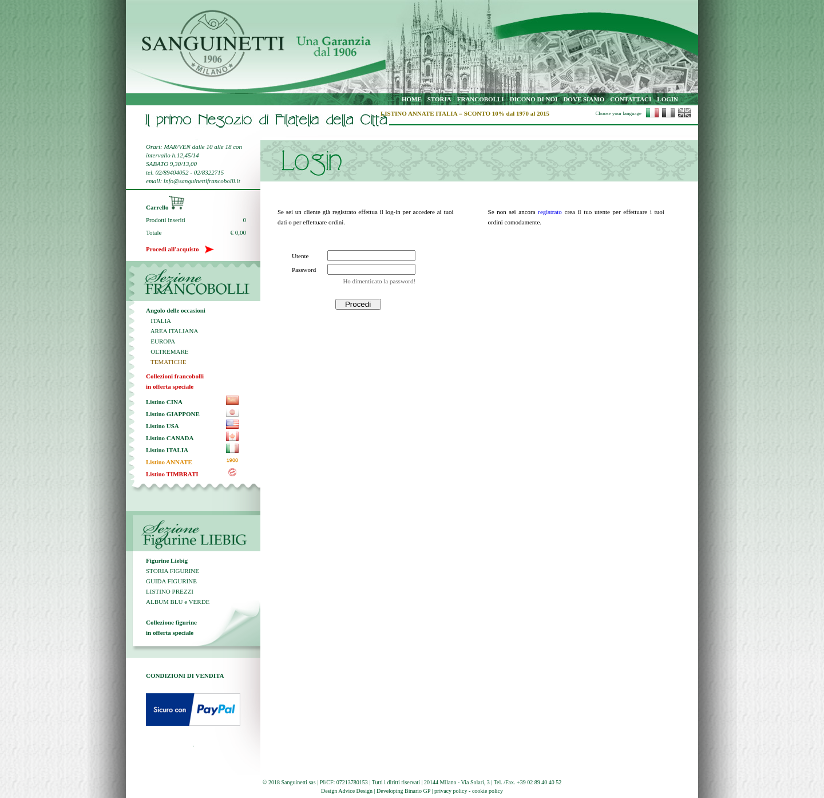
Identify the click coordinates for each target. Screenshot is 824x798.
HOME (412, 99)
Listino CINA (164, 401)
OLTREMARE (167, 351)
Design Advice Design (347, 791)
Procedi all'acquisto (180, 249)
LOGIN (667, 99)
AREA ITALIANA (172, 330)
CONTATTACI (630, 99)
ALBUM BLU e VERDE (177, 601)
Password (304, 269)
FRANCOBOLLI (480, 99)
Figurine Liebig (167, 560)
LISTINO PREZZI (169, 591)
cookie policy (487, 791)
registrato (550, 211)
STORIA (439, 99)
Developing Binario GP (403, 791)
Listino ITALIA (167, 450)
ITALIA (158, 320)
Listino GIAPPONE (173, 413)
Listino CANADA (169, 437)
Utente (300, 255)
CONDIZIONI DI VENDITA (185, 675)
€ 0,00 (239, 232)
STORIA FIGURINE (172, 570)
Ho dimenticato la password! (379, 281)
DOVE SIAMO (583, 99)
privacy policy (450, 791)
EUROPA (160, 341)
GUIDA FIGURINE (171, 581)
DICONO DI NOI (534, 99)
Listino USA (162, 425)
